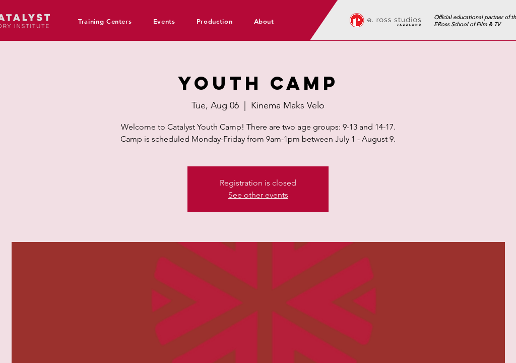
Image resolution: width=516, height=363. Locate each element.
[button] (108, 21)
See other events (258, 195)
